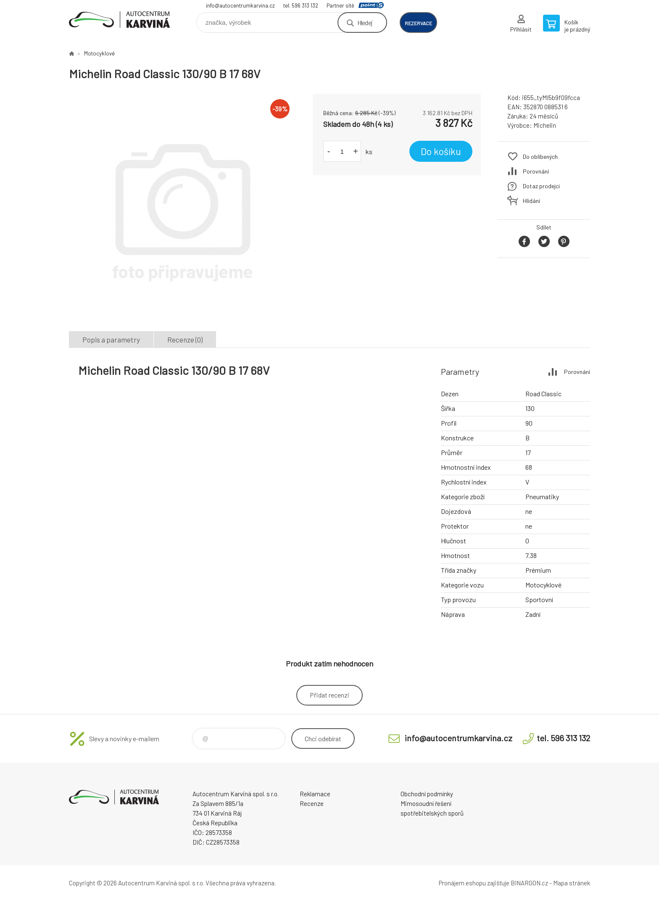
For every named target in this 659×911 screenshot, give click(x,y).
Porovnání (536, 171)
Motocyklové (99, 53)
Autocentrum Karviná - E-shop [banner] (119, 19)
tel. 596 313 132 (300, 5)
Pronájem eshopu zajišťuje (474, 883)
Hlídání (531, 200)
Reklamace (315, 794)
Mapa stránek (571, 883)
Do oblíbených (540, 156)
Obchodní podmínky (427, 794)
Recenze (312, 803)
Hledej (364, 22)
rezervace (418, 23)
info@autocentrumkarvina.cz (240, 5)
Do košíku (441, 151)
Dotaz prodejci (541, 186)
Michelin (544, 125)
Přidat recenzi (329, 695)
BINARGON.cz (529, 883)
